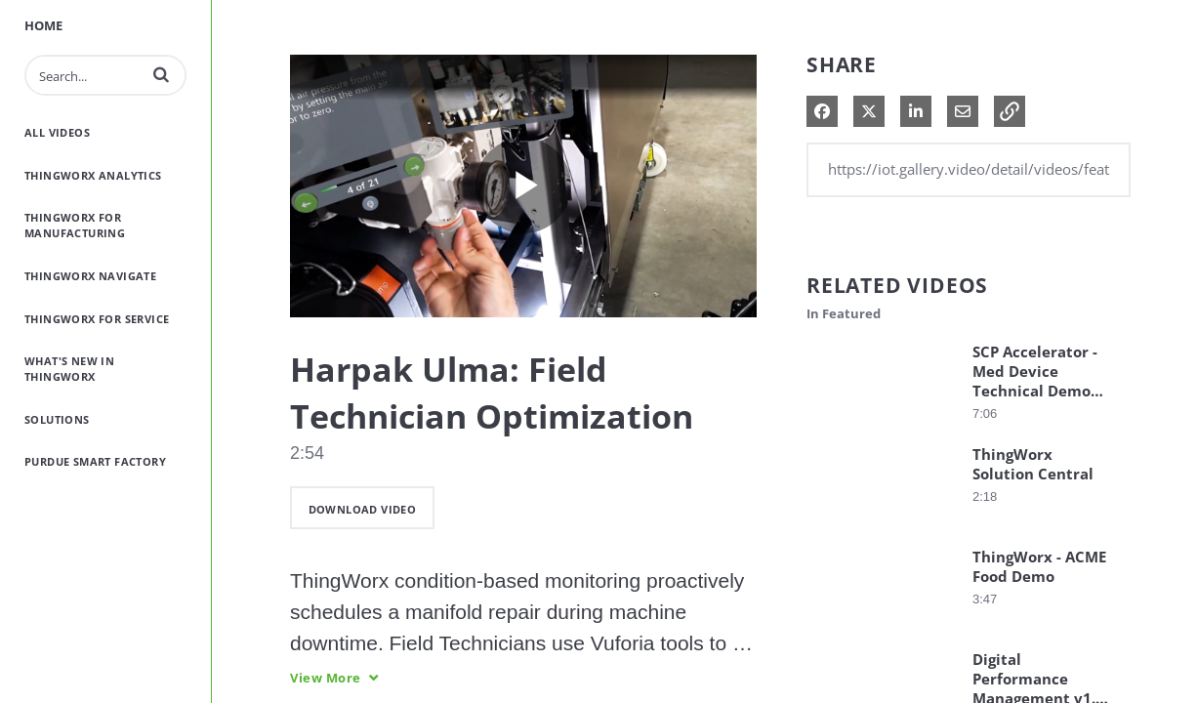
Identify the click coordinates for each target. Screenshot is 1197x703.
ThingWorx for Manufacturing (74, 225)
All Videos (57, 132)
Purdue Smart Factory (95, 461)
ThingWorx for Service (96, 318)
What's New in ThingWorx (69, 368)
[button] (161, 74)
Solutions (57, 419)
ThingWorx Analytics (93, 175)
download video (363, 509)
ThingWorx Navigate (90, 276)
